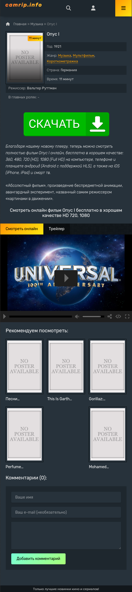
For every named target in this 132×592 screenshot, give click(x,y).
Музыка (64, 55)
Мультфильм (83, 55)
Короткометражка (62, 61)
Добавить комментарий (38, 558)
